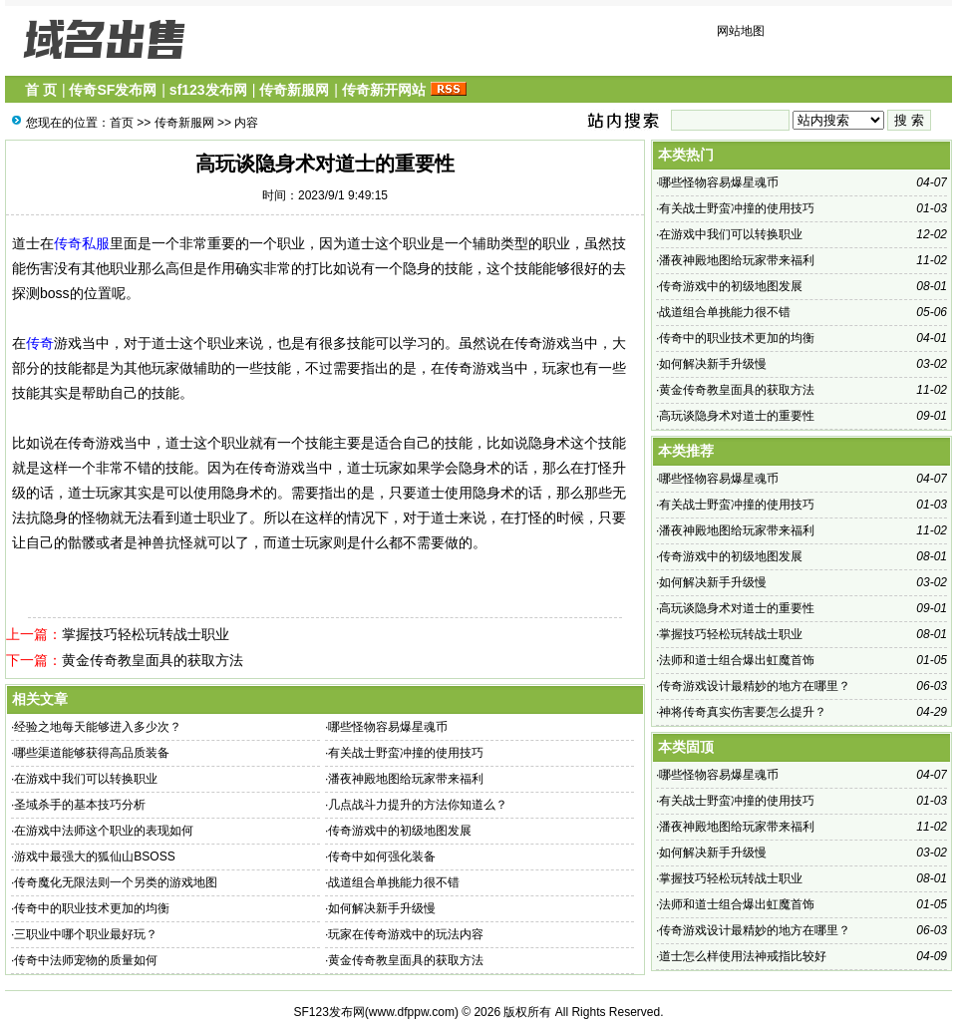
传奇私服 (82, 243)
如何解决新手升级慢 (382, 908)
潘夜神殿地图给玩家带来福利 (405, 779)
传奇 (40, 343)
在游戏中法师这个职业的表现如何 (103, 831)
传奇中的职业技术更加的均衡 (91, 908)
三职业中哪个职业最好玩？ (86, 934)
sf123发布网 (208, 90)
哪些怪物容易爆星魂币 (388, 727)
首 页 (41, 90)
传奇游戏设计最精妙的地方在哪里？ (754, 686)
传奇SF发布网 (113, 90)
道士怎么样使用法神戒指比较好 (742, 956)
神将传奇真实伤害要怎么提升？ (742, 712)
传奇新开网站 (384, 90)
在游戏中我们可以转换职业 (86, 779)
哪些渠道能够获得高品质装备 (91, 753)
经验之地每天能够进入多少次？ (97, 727)
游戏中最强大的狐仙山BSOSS (94, 856)
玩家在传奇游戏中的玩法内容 (405, 934)
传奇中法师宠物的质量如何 (86, 960)
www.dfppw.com (412, 1012)
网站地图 (741, 31)
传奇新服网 (294, 90)
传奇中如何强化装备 (382, 856)
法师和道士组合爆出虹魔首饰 (736, 660)
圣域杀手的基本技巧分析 (80, 805)
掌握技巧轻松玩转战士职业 (145, 634)
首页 (122, 123)
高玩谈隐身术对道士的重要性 (736, 416)
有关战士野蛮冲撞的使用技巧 (405, 753)
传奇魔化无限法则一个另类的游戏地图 (115, 882)
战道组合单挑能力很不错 (394, 882)
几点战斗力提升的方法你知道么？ (417, 805)
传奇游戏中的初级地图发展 (400, 831)
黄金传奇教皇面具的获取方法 (152, 660)
